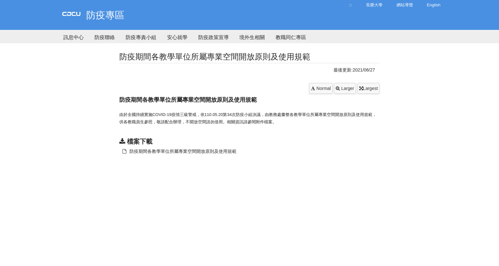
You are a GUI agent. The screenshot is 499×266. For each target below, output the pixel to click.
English (433, 5)
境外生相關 (252, 37)
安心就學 (177, 37)
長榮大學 (374, 5)
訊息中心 (73, 37)
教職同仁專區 (291, 37)
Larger (345, 88)
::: (350, 5)
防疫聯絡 (105, 37)
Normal (321, 88)
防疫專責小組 (141, 37)
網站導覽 (405, 5)
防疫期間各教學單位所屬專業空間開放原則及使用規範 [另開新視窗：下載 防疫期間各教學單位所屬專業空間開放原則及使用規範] (179, 151)
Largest (368, 88)
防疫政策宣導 (213, 37)
